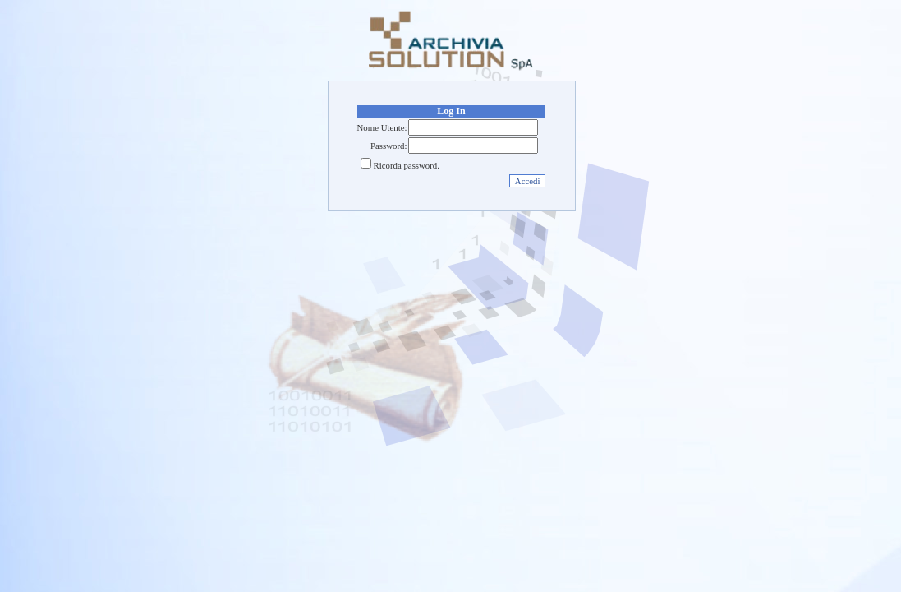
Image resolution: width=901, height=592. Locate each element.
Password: (388, 145)
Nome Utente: (382, 127)
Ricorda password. (406, 165)
